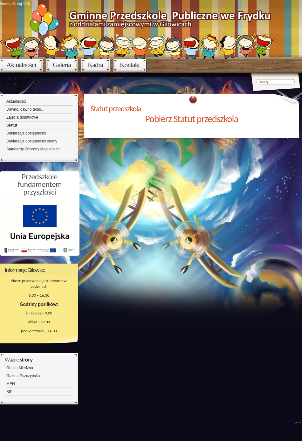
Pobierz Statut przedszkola (191, 119)
